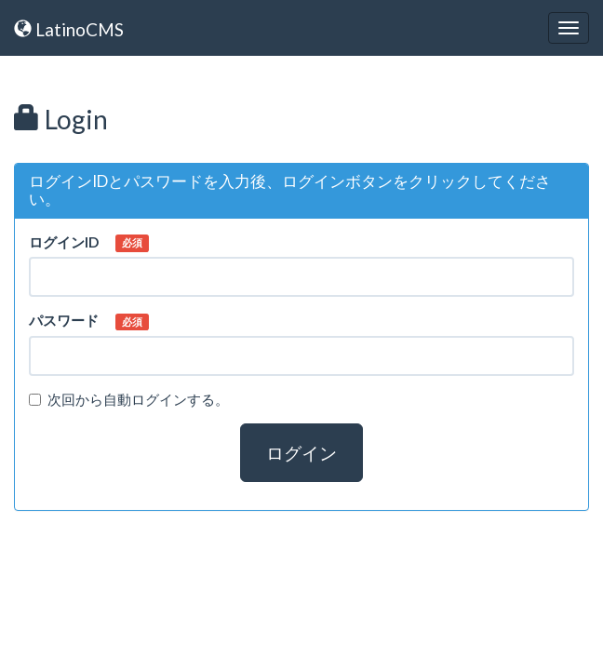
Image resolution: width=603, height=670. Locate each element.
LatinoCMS (69, 29)
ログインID (64, 242)
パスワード (64, 320)
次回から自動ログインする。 (129, 399)
